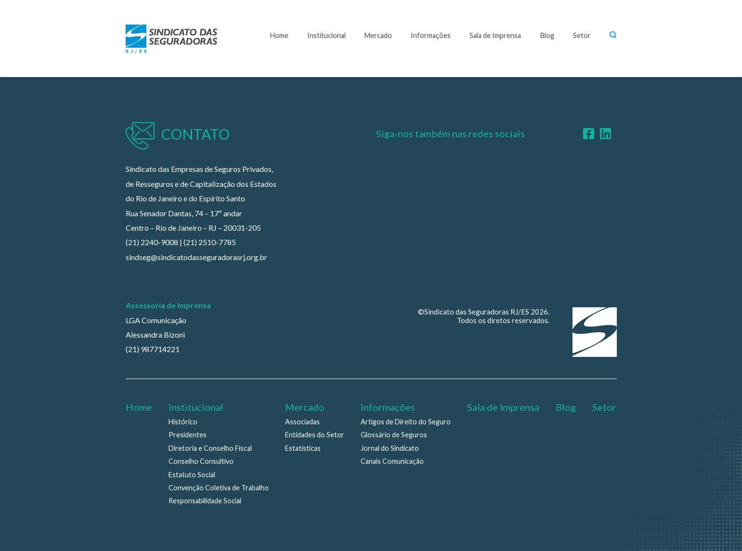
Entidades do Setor (314, 435)
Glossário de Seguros (394, 435)
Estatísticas (303, 448)
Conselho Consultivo (201, 461)
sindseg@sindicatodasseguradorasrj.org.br (196, 257)
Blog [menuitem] (566, 407)
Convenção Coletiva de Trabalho (219, 488)
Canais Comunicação (392, 461)
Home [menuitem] (139, 407)
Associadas (302, 422)
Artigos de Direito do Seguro (406, 422)
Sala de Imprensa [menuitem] (503, 407)
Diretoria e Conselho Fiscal (210, 448)
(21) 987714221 (153, 349)
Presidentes (188, 435)
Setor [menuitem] (604, 407)
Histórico (183, 422)
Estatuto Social (192, 475)
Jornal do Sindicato (390, 448)
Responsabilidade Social (205, 501)
